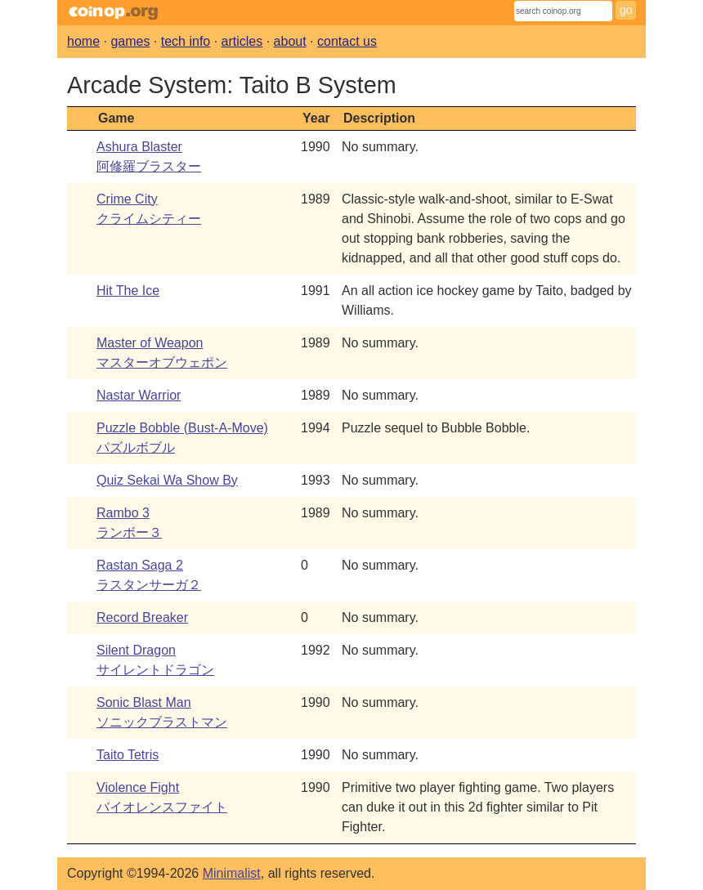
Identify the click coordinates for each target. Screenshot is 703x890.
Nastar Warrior (138, 395)
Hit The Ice (127, 290)
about (290, 41)
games (130, 41)
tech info (185, 41)
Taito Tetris (127, 755)
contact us (347, 41)
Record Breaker (142, 617)
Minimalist (232, 873)
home (83, 41)
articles (242, 41)
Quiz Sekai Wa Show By (167, 480)
